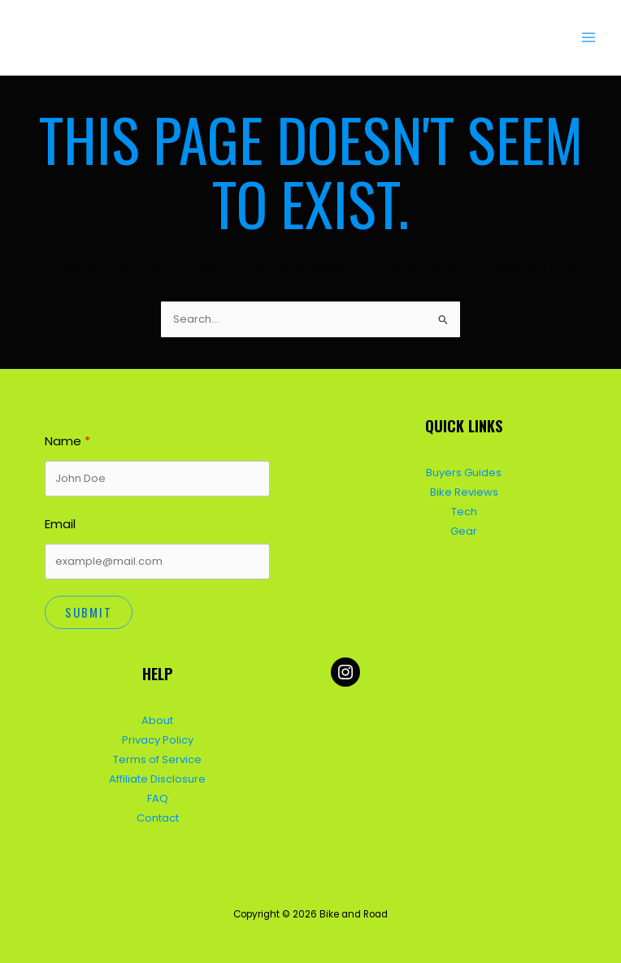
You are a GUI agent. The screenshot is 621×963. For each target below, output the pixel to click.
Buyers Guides (464, 471)
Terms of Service (157, 757)
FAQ (157, 795)
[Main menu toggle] (589, 38)
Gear (463, 529)
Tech (464, 509)
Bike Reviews (464, 490)
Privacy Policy (157, 737)
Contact (158, 815)
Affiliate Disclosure (157, 776)
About (157, 718)
